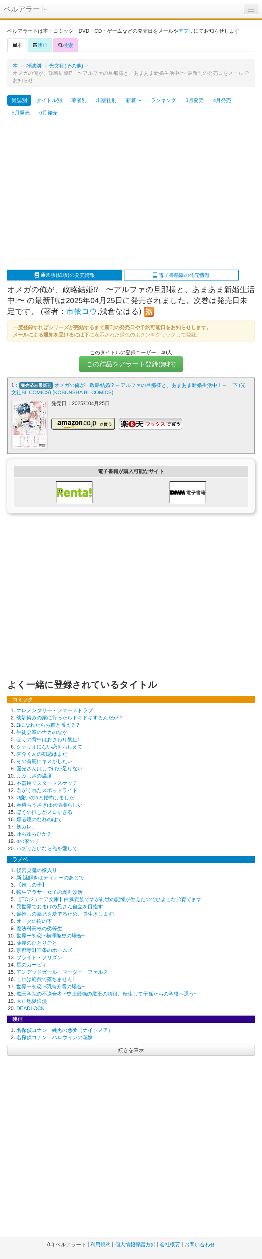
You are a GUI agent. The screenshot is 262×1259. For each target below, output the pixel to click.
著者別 (79, 100)
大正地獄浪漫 (31, 1001)
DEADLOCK (30, 1008)
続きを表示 (131, 1050)
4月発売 (222, 100)
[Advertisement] (68, 194)
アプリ (186, 31)
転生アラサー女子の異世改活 (49, 892)
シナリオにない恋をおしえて (49, 747)
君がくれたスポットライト (47, 790)
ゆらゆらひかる (34, 834)
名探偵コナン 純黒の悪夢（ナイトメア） (64, 1030)
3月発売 (195, 100)
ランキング (163, 100)
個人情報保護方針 (135, 1244)
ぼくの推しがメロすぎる (44, 812)
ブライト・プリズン (39, 957)
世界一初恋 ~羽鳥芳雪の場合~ (50, 986)
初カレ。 (26, 827)
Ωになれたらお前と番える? (47, 725)
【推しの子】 (31, 885)
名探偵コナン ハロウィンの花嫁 (54, 1037)
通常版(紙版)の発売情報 (65, 275)
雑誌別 (33, 66)
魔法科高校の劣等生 (39, 928)
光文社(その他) (66, 66)
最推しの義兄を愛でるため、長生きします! (65, 914)
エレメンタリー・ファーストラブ (54, 710)
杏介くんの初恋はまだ (41, 754)
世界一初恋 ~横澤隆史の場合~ (50, 936)
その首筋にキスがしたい (44, 761)
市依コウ (82, 311)
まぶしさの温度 (34, 776)
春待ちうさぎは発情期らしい (49, 805)
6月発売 (48, 113)
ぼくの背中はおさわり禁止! (47, 739)
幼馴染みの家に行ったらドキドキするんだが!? (69, 718)
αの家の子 (28, 841)
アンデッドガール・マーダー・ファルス (62, 972)
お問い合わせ (199, 1244)
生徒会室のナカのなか (41, 732)
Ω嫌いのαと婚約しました (45, 797)
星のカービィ (31, 965)
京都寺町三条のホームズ (44, 950)
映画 (40, 45)
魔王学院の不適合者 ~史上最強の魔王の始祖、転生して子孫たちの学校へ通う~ (106, 994)
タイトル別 (49, 100)
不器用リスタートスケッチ (47, 783)
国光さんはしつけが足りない (49, 768)
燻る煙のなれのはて (39, 819)
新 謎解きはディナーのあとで (50, 877)
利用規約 (100, 1244)
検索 (65, 45)
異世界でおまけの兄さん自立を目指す (59, 906)
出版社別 (106, 100)
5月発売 (21, 113)
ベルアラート (25, 9)
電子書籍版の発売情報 (181, 275)
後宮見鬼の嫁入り (36, 870)
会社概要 (170, 1244)
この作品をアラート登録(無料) (131, 364)
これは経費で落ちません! (45, 979)
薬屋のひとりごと (36, 943)
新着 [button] (133, 100)
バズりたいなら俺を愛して (47, 848)
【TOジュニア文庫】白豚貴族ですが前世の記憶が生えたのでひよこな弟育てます (109, 899)
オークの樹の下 (34, 921)
